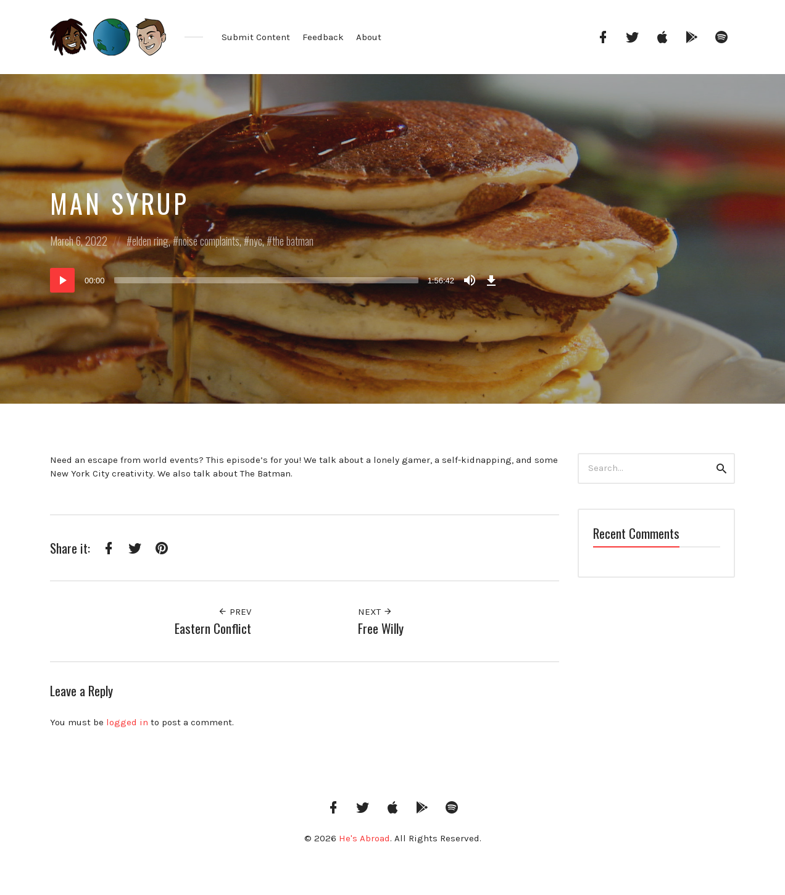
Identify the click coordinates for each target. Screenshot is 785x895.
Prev (234, 611)
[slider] (266, 280)
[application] (275, 280)
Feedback (323, 37)
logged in (127, 722)
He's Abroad (364, 838)
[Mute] (469, 280)
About (368, 37)
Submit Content (256, 37)
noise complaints (208, 241)
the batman (293, 241)
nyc (255, 241)
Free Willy (381, 628)
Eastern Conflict (213, 628)
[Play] (62, 280)
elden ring (150, 241)
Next (375, 611)
